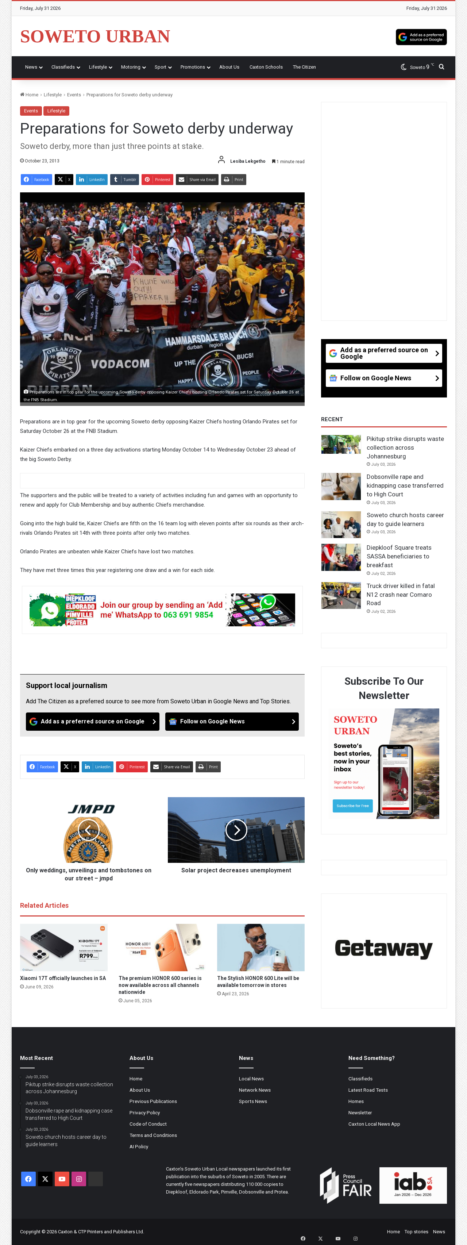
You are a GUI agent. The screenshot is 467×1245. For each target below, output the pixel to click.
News (31, 67)
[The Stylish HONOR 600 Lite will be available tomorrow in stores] (261, 947)
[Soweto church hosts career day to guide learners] (341, 525)
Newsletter (360, 1112)
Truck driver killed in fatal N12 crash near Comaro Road (401, 594)
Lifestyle (98, 67)
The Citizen (304, 67)
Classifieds (63, 67)
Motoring (130, 67)
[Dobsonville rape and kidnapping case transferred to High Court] (341, 486)
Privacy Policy (145, 1112)
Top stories (416, 1231)
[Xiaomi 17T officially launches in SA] (64, 947)
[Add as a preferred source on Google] (421, 36)
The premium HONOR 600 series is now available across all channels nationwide (160, 985)
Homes (356, 1101)
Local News (251, 1078)
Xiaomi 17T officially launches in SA (63, 978)
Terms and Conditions (153, 1135)
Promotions (193, 67)
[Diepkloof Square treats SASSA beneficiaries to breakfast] (341, 557)
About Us (229, 67)
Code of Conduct (148, 1124)
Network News (255, 1090)
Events (74, 94)
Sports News (253, 1101)
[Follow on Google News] (232, 721)
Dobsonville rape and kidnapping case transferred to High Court (405, 485)
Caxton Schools (266, 67)
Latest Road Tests (368, 1090)
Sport (160, 67)
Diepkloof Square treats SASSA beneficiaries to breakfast (399, 556)
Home (29, 94)
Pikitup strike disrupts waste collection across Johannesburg (405, 447)
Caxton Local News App (374, 1124)
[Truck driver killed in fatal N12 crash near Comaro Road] (341, 596)
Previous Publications (153, 1101)
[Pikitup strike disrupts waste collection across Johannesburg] (341, 444)
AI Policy (139, 1146)
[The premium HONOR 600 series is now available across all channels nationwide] (162, 947)
